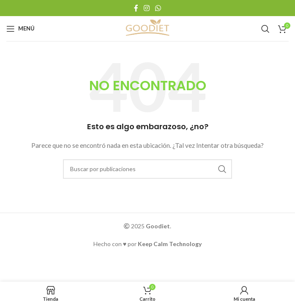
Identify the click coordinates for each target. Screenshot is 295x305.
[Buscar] (265, 28)
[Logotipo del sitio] (147, 27)
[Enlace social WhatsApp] (158, 8)
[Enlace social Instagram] (146, 8)
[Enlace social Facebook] (136, 8)
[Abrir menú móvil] (20, 28)
